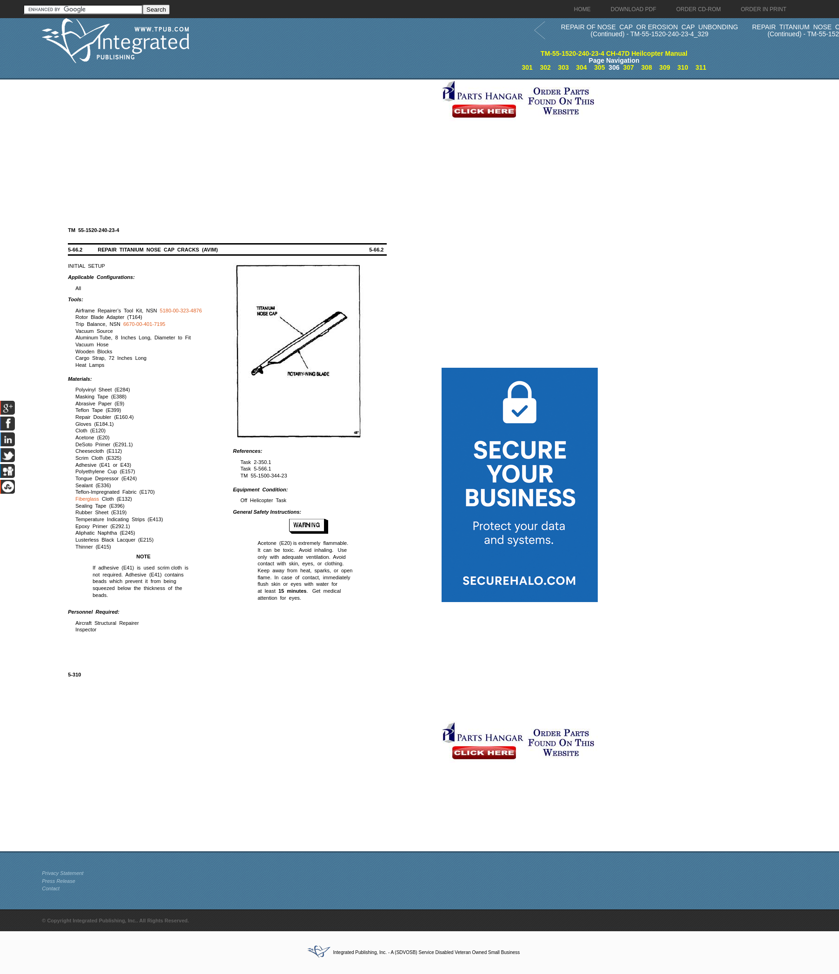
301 (527, 67)
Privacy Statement (62, 873)
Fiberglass (87, 499)
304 (581, 67)
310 (682, 67)
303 (563, 67)
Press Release (58, 881)
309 (664, 67)
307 (628, 67)
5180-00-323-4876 (181, 310)
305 (599, 67)
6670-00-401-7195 (144, 324)
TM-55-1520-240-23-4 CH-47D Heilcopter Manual (614, 53)
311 (700, 67)
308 (646, 67)
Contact (50, 888)
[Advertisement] (239, 145)
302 (545, 67)
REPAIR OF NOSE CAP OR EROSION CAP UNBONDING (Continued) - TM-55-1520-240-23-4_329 (649, 30)
